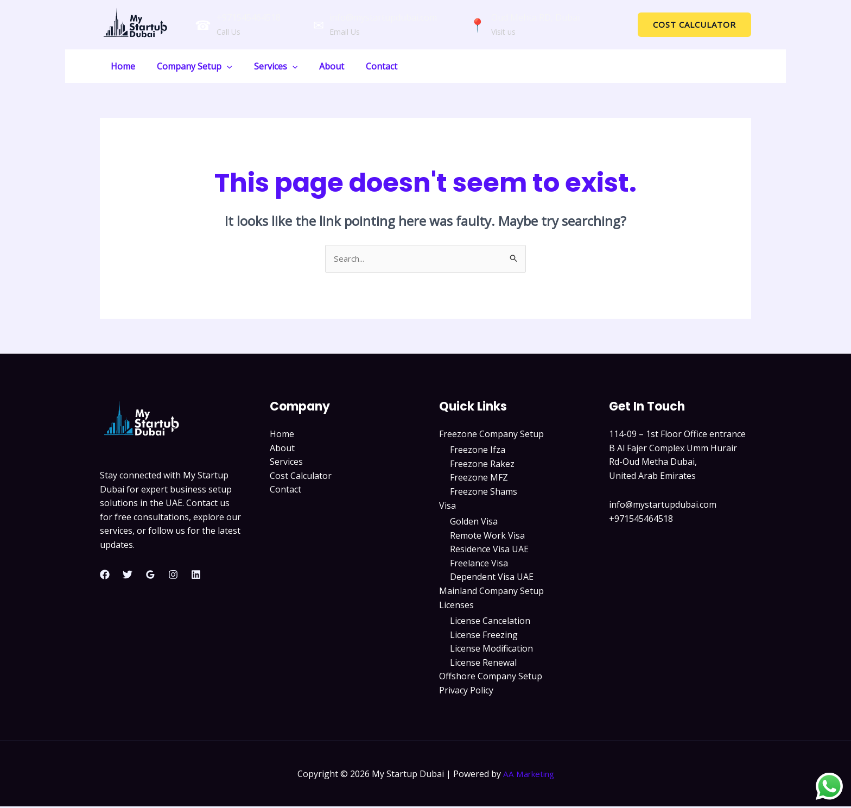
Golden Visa (474, 522)
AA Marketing (528, 775)
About (316, 66)
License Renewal (483, 664)
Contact (362, 66)
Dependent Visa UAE (492, 578)
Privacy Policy (466, 691)
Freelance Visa (479, 564)
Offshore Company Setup (490, 678)
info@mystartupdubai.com (383, 17)
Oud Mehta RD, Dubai (535, 17)
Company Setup (188, 66)
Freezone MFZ (479, 478)
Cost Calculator (301, 476)
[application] (220, 66)
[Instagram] (173, 575)
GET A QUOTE (723, 65)
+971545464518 (249, 17)
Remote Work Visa (487, 536)
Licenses (456, 606)
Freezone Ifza (477, 451)
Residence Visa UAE (489, 550)
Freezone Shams (483, 492)
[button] (694, 24)
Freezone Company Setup (491, 434)
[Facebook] (105, 575)
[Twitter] (127, 575)
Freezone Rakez (482, 465)
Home (121, 66)
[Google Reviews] (150, 575)
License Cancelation (490, 622)
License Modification (491, 649)
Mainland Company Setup (491, 592)
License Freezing (484, 636)
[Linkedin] (196, 575)
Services (265, 66)
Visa (447, 506)
